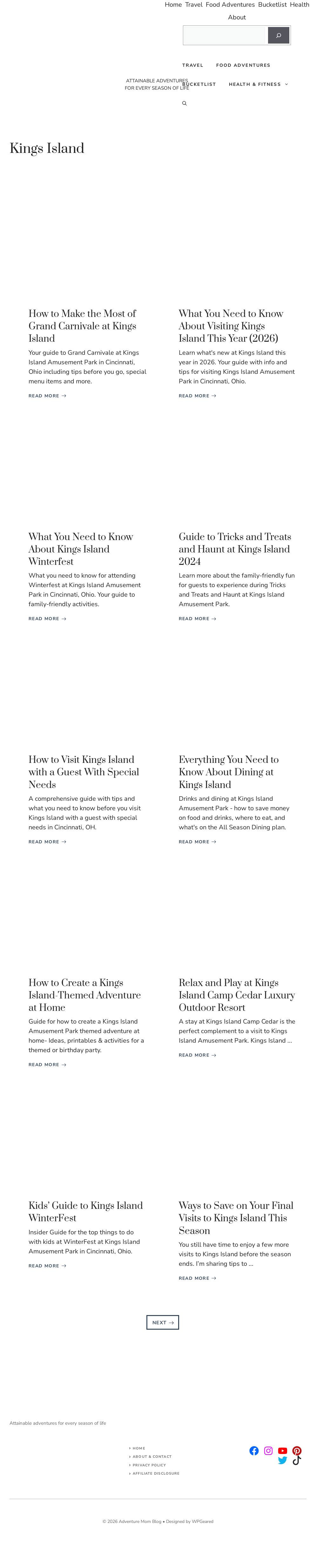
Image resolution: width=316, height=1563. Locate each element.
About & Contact (152, 1456)
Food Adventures (243, 65)
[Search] (278, 35)
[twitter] (268, 1451)
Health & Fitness (262, 84)
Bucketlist (199, 84)
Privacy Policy (149, 1465)
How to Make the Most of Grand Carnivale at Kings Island (82, 326)
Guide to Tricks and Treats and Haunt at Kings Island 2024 (235, 549)
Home (139, 1448)
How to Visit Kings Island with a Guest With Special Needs (84, 772)
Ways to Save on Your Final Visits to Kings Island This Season (236, 1218)
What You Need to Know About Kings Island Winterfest (81, 549)
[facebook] (282, 1451)
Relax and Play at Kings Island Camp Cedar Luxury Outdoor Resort (237, 995)
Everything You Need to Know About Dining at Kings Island (229, 772)
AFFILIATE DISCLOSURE (156, 1473)
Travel (193, 65)
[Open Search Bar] (184, 103)
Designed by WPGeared (189, 1521)
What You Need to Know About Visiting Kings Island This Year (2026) (231, 326)
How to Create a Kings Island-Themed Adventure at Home (85, 995)
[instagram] (254, 1451)
